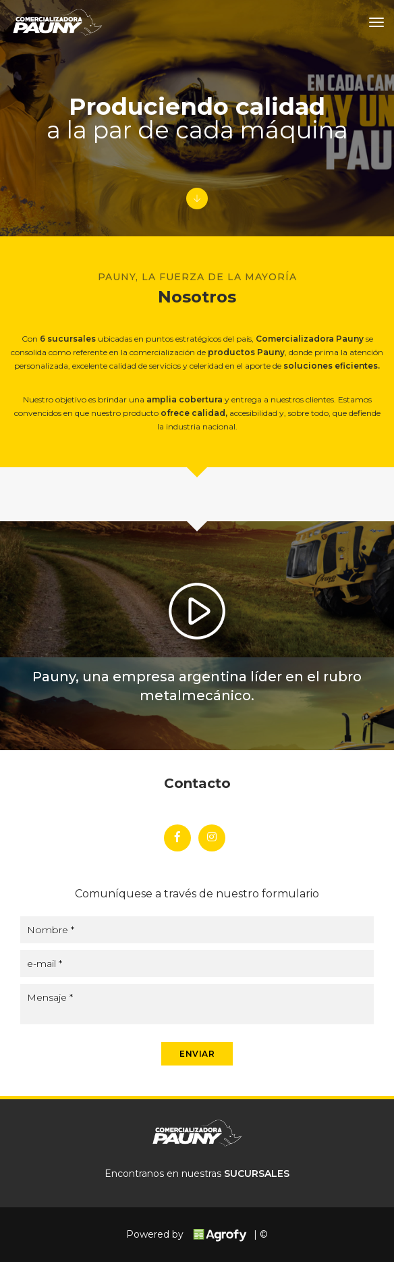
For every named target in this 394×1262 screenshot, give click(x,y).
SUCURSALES (256, 1173)
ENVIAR (197, 1054)
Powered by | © (197, 1234)
